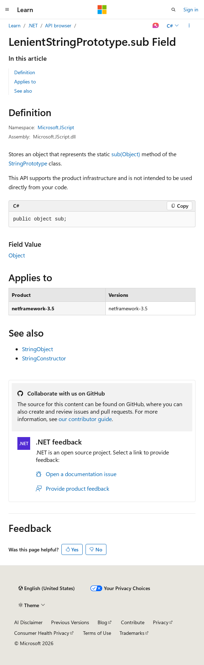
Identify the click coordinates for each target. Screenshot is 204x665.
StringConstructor (44, 358)
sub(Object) (125, 154)
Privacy (161, 622)
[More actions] (189, 25)
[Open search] (173, 9)
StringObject (37, 349)
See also (23, 90)
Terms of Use (97, 632)
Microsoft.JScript (56, 127)
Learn (15, 25)
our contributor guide (85, 419)
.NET (33, 25)
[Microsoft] (102, 9)
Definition (24, 72)
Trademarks (132, 632)
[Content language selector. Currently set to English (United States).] (46, 588)
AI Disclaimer (28, 622)
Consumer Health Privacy (41, 632)
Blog (102, 622)
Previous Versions (70, 622)
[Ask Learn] (156, 25)
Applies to (25, 81)
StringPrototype (28, 163)
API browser (58, 25)
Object (17, 255)
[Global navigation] (7, 9)
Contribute (132, 622)
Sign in (190, 9)
